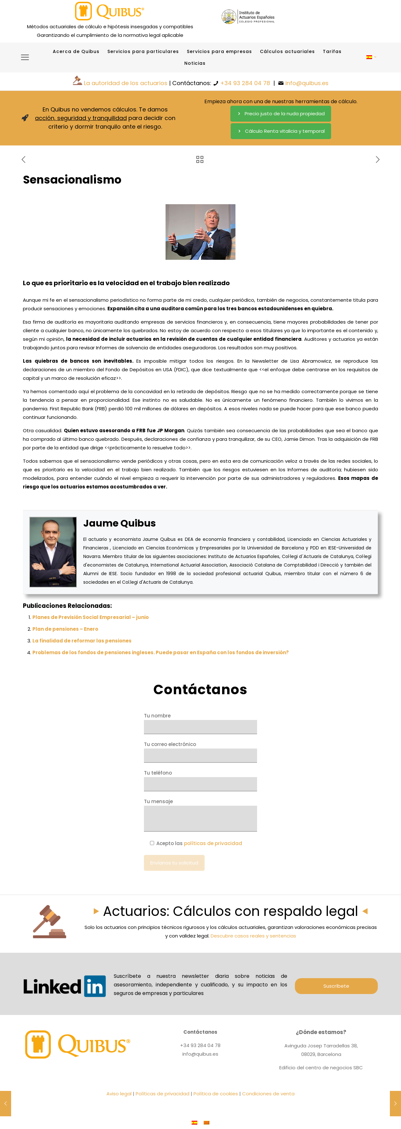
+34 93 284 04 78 (245, 83)
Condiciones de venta (268, 1093)
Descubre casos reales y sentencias (253, 935)
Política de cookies (216, 1093)
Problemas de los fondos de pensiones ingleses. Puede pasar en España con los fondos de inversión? (160, 652)
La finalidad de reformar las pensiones (82, 640)
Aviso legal (119, 1093)
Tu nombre (200, 723)
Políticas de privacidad (162, 1093)
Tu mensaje (200, 815)
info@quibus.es (307, 83)
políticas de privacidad (213, 843)
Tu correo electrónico (200, 752)
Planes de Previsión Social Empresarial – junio (90, 617)
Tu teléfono (200, 780)
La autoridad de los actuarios (125, 83)
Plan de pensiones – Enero (65, 629)
